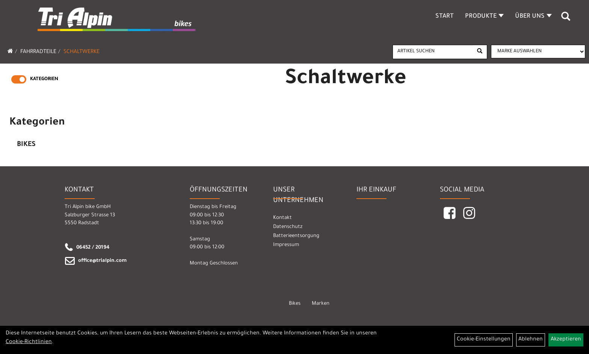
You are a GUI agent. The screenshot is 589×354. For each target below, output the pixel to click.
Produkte (484, 16)
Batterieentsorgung (296, 236)
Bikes (26, 145)
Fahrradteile (38, 52)
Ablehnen (530, 340)
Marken (320, 304)
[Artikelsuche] (565, 19)
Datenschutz (287, 227)
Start (444, 16)
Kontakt (282, 218)
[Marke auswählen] (538, 51)
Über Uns (533, 16)
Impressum (286, 245)
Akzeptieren (566, 340)
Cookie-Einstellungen (483, 340)
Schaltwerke (81, 52)
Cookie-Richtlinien (29, 342)
